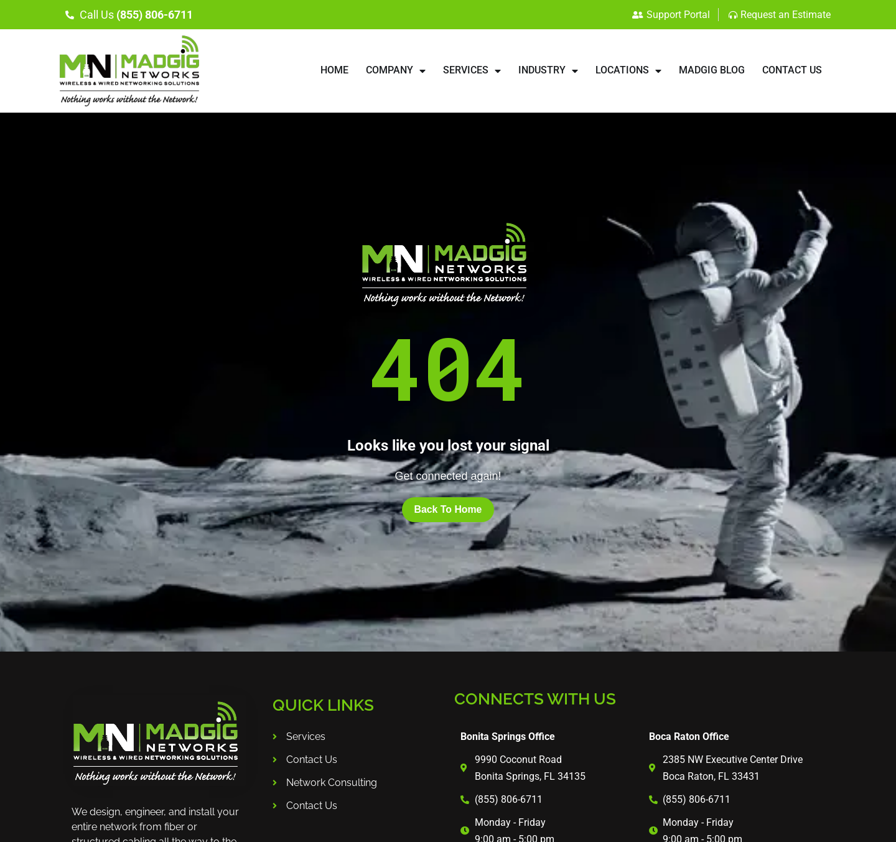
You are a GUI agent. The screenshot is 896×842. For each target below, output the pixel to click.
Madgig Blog (712, 70)
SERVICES (472, 71)
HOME (334, 70)
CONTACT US (792, 70)
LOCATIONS (628, 71)
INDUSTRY (548, 71)
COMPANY (396, 71)
